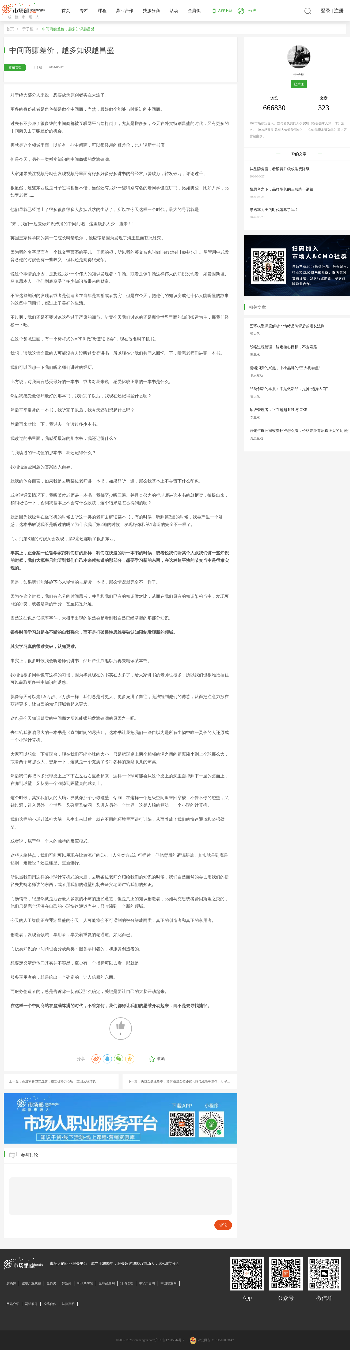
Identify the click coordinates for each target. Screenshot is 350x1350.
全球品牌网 (107, 1283)
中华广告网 (147, 1283)
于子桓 (27, 29)
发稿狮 (11, 1283)
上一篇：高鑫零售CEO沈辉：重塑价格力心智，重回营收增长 (52, 1081)
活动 (174, 10)
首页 (66, 10)
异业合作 (124, 10)
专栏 (84, 10)
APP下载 (221, 11)
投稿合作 (49, 1304)
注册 (339, 10)
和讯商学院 (85, 1283)
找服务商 (151, 10)
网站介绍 (12, 1304)
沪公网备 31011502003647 (216, 1340)
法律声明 (68, 1304)
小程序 (247, 11)
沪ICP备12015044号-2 (169, 1340)
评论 (223, 1225)
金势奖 (194, 10)
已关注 (299, 84)
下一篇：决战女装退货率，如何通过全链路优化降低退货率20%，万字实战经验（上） (182, 1081)
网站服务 (31, 1304)
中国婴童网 (169, 1283)
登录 (325, 10)
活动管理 (126, 1283)
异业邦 (66, 1283)
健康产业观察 (31, 1283)
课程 (102, 10)
